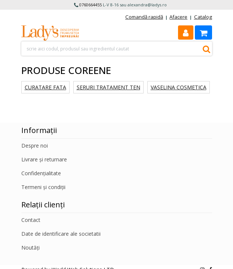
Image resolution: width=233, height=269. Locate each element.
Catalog (203, 16)
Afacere (178, 16)
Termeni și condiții (43, 187)
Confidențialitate (41, 173)
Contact (30, 219)
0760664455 (90, 4)
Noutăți (30, 247)
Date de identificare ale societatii (61, 233)
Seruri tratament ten (108, 87)
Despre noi (34, 145)
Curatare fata (45, 87)
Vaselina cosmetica (178, 87)
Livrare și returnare (44, 159)
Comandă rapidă (144, 16)
